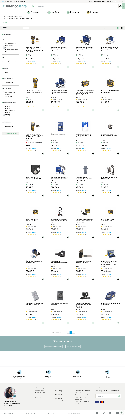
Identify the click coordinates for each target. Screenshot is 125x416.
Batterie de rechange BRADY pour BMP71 (60, 319)
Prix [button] (4, 72)
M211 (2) (7, 124)
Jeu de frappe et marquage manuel (53, 361)
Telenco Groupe (39, 390)
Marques (73, 12)
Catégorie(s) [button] (6, 49)
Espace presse (39, 395)
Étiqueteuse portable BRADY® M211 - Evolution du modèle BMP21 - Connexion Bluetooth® (85, 108)
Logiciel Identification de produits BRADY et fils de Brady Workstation (83, 151)
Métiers (53, 12)
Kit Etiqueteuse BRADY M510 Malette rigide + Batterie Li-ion (59, 194)
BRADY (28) (8, 87)
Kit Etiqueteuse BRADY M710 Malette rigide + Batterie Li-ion (59, 107)
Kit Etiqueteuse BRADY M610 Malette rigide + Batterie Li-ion (84, 64)
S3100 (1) (7, 130)
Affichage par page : (55, 347)
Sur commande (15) (11, 59)
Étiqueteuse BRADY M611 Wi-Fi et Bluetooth (110, 319)
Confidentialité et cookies (73, 413)
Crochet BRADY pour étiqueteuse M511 (107, 235)
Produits (33, 12)
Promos (92, 12)
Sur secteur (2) (9, 111)
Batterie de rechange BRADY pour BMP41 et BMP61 (34, 319)
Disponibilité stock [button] (8, 55)
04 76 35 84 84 (20, 1)
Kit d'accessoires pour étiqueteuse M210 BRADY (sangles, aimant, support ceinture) (84, 320)
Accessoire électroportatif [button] (6, 137)
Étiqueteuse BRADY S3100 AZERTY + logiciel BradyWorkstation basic (109, 278)
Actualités (78, 392)
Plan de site (50, 413)
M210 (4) (7, 121)
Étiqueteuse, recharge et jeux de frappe (25, 17)
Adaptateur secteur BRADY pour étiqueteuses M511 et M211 (59, 236)
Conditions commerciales (82, 395)
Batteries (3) (9, 142)
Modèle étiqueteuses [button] (9, 118)
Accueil (4, 17)
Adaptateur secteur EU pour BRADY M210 (109, 193)
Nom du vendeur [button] (7, 94)
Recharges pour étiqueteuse (73, 361)
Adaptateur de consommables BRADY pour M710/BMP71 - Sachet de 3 (59, 278)
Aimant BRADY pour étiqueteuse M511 (32, 235)
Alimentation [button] (6, 103)
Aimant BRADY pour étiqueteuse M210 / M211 (33, 193)
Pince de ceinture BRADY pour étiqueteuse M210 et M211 (110, 150)
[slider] (30, 79)
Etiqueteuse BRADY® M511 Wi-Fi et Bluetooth (110, 106)
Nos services (58, 398)
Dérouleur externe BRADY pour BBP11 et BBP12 (84, 277)
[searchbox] (72, 6)
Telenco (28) (9, 97)
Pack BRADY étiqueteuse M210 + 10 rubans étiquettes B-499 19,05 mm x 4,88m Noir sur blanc (35, 151)
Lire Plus (5, 37)
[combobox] (69, 6)
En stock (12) (9, 61)
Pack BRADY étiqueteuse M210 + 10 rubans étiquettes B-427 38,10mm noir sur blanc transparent (35, 65)
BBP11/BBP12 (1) (10, 126)
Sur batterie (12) (10, 107)
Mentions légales (30, 413)
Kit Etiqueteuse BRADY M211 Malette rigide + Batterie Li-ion (59, 64)
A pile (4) (7, 109)
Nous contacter (59, 401)
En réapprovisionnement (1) (11, 65)
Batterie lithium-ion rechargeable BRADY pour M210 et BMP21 (84, 194)
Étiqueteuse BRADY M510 (58, 149)
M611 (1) (7, 128)
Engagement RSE (40, 392)
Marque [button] (5, 84)
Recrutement (38, 397)
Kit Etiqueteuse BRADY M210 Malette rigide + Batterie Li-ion (109, 64)
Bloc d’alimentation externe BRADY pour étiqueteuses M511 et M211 (84, 236)
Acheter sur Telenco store (82, 390)
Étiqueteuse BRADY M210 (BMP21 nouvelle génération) (34, 106)
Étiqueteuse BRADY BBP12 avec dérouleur (34, 277)
